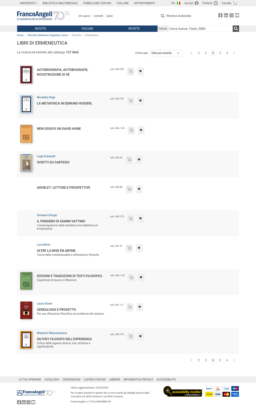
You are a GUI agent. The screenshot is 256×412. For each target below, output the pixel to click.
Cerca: (162, 28)
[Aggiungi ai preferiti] (140, 71)
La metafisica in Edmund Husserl (64, 103)
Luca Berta (43, 244)
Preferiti (207, 3)
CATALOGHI (51, 379)
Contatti (98, 16)
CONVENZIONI (71, 379)
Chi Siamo (84, 16)
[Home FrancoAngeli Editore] (43, 16)
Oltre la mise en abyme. (56, 251)
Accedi (189, 3)
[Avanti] (234, 53)
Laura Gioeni (45, 303)
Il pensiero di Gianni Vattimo (61, 221)
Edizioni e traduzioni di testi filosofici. (70, 276)
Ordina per (141, 53)
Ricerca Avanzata (178, 16)
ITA (173, 3)
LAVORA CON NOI (95, 379)
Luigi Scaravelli (46, 156)
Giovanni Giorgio (47, 215)
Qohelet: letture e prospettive (63, 187)
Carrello (226, 3)
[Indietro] (192, 53)
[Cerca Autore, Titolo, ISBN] (200, 28)
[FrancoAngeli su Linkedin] (226, 16)
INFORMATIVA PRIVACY (138, 379)
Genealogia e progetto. (57, 309)
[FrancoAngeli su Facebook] (220, 16)
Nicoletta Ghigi (46, 97)
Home (20, 35)
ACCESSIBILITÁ (166, 379)
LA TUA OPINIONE (30, 379)
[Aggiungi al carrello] (130, 71)
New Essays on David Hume (59, 129)
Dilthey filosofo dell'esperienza (64, 339)
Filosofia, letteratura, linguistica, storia (48, 35)
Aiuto (110, 16)
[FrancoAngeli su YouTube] (237, 16)
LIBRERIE (114, 379)
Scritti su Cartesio (53, 162)
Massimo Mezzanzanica (52, 333)
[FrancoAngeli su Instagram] (232, 16)
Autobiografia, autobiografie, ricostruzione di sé (62, 72)
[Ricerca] (236, 28)
